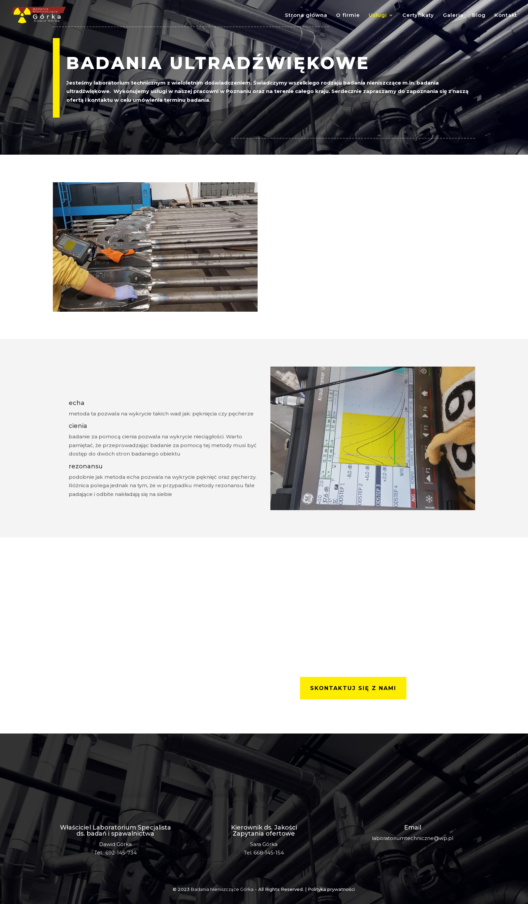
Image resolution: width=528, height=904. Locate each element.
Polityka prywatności (331, 889)
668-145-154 (269, 852)
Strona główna (306, 15)
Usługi (378, 15)
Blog (479, 15)
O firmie (348, 15)
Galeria (453, 15)
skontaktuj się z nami (353, 688)
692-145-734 (121, 852)
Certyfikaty (418, 15)
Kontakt (505, 15)
